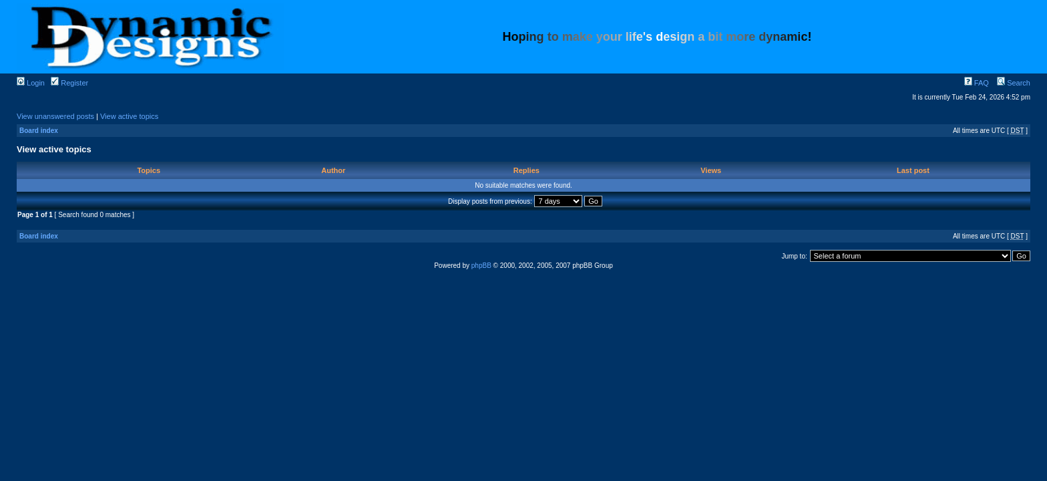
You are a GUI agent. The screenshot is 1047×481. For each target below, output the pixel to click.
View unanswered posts (55, 116)
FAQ (976, 83)
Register (69, 83)
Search (1013, 83)
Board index (38, 130)
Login (31, 83)
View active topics (129, 116)
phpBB (481, 265)
